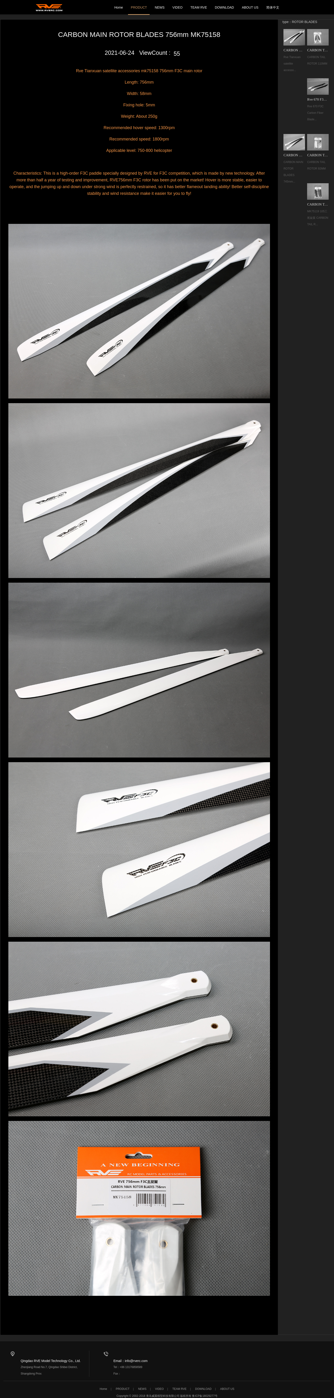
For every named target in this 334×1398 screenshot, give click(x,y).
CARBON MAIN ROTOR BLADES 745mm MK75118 (294, 153)
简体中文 (272, 7)
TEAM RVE (198, 7)
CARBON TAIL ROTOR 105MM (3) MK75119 (317, 202)
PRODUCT (139, 7)
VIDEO (177, 7)
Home (118, 7)
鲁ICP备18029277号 (204, 1392)
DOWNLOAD (224, 7)
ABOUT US (250, 7)
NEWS (159, 7)
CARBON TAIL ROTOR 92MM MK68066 (317, 153)
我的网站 (50, 7)
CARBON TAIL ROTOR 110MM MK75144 (317, 49)
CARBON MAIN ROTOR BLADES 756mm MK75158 (294, 49)
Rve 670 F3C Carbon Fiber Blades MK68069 (317, 98)
